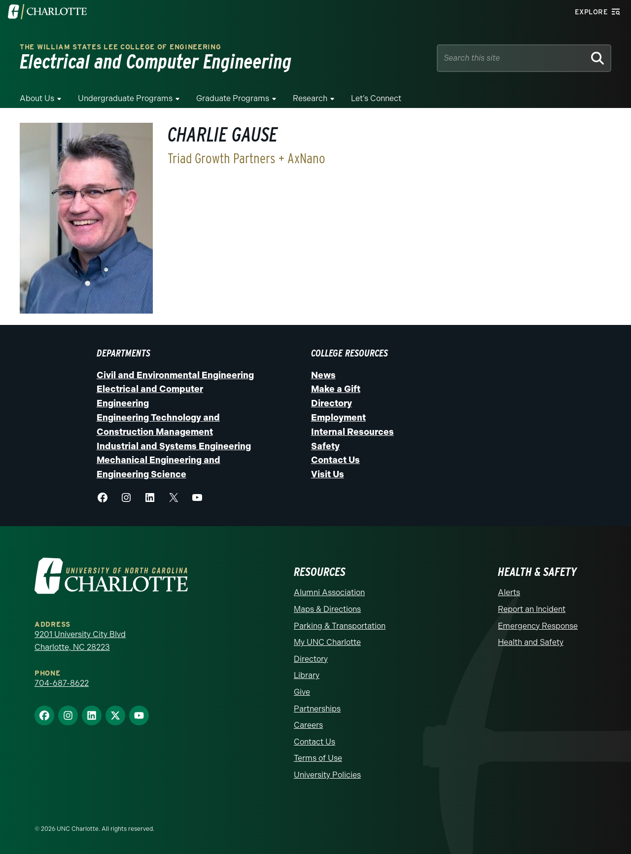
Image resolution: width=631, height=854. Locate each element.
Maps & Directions (327, 609)
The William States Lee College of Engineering (120, 47)
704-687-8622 (62, 683)
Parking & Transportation (340, 626)
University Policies (327, 775)
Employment (338, 417)
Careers (308, 725)
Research (310, 98)
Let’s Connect (376, 98)
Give (302, 692)
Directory (331, 403)
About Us (37, 98)
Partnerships (317, 708)
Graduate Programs (232, 98)
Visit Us (327, 474)
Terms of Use (318, 758)
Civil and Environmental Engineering (175, 375)
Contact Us (335, 460)
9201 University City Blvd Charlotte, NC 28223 (80, 641)
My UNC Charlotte (327, 642)
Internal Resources (352, 432)
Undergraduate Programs (125, 98)
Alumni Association (329, 592)
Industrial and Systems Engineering (174, 446)
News (323, 375)
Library (306, 675)
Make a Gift (335, 389)
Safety (325, 446)
